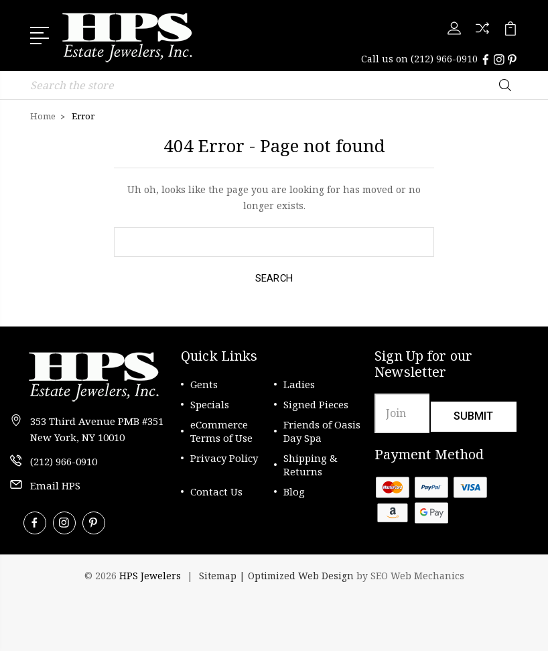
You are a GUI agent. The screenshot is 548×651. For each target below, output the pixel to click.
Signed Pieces (315, 403)
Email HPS (55, 484)
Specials (209, 403)
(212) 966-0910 (444, 58)
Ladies (299, 383)
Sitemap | (223, 575)
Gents (204, 383)
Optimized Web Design (301, 575)
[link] (80, 610)
